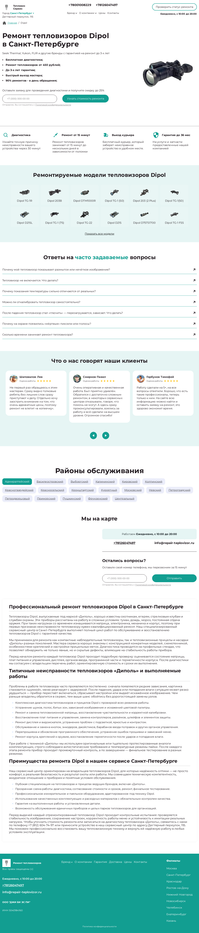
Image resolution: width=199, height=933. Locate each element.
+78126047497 (107, 5)
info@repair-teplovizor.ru (174, 543)
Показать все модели (99, 233)
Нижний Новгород (179, 894)
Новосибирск (176, 901)
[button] (93, 435)
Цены (102, 13)
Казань (171, 920)
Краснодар (174, 881)
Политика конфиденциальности (99, 926)
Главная (12, 22)
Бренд (72, 13)
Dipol (24, 22)
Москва (171, 868)
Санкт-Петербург (178, 874)
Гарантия (100, 862)
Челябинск (174, 907)
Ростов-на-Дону (177, 888)
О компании (88, 13)
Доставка (115, 862)
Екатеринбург (176, 914)
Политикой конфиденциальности (53, 105)
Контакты (113, 13)
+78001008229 (79, 5)
